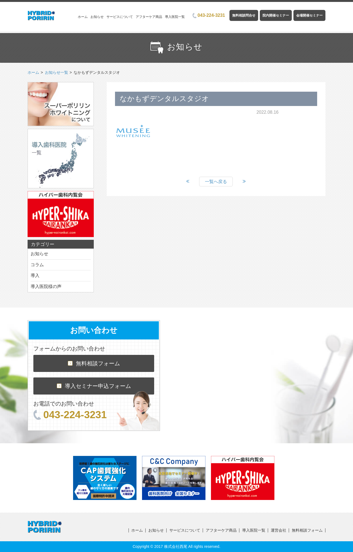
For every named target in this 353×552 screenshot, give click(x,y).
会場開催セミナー (309, 15)
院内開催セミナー (276, 15)
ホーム (83, 17)
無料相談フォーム (94, 363)
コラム (37, 264)
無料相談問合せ (243, 15)
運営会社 (278, 530)
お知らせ (97, 17)
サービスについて (119, 17)
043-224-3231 (208, 15)
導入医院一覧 (175, 17)
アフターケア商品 (149, 17)
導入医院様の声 (46, 286)
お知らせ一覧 (56, 72)
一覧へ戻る (216, 181)
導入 (35, 275)
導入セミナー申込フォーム (94, 386)
